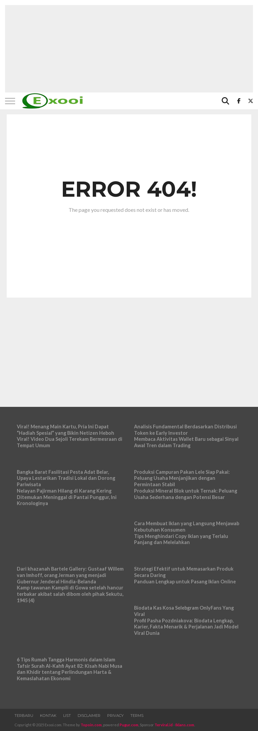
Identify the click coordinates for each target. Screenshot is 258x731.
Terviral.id (164, 725)
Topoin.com (91, 725)
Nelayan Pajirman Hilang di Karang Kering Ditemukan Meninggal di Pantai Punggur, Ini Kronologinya (67, 497)
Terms (136, 715)
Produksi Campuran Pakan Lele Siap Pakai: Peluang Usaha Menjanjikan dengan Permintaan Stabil (182, 478)
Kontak (48, 715)
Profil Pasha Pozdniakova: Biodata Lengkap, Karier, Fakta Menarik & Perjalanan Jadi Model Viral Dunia (186, 627)
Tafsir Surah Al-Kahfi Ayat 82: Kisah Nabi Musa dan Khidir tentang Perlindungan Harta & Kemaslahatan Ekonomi (69, 672)
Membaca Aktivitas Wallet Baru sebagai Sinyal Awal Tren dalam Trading (186, 442)
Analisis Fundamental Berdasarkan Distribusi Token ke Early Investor (185, 430)
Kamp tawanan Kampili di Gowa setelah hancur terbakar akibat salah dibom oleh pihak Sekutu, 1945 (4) (70, 594)
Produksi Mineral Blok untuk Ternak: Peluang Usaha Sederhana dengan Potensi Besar (185, 494)
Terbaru (23, 715)
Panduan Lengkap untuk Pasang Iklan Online (185, 581)
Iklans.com (184, 725)
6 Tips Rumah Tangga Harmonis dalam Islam (66, 659)
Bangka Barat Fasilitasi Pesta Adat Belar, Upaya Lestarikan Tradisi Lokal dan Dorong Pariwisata (66, 478)
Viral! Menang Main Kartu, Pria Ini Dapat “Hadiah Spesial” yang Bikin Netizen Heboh (65, 430)
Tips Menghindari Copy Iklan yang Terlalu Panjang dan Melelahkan (181, 539)
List (67, 715)
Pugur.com (129, 725)
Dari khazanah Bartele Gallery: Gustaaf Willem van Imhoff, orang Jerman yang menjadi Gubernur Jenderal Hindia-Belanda (70, 575)
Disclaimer (89, 715)
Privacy (115, 715)
